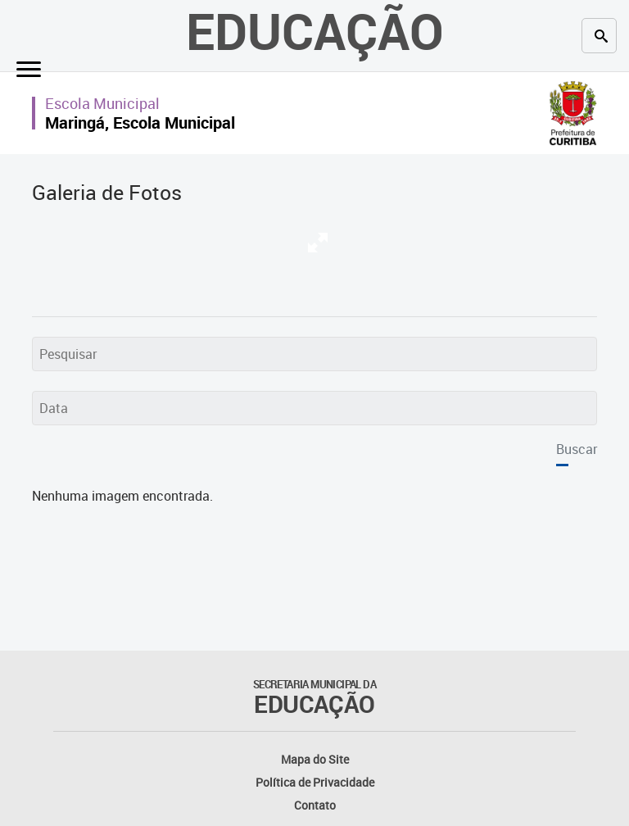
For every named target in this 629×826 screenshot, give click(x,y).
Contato (315, 805)
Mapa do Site (315, 759)
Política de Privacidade (315, 782)
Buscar (576, 449)
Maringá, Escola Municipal (140, 122)
